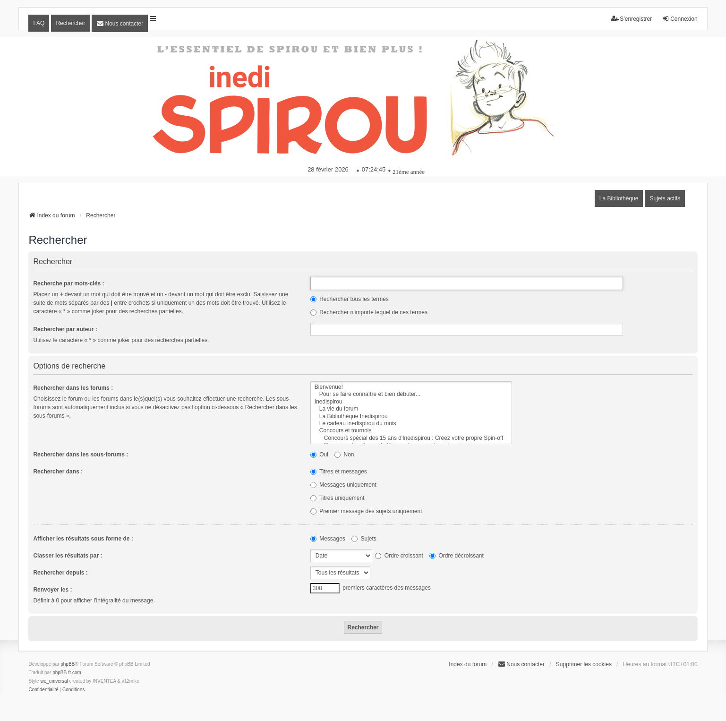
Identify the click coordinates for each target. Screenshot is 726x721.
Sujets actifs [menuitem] (664, 198)
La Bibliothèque (619, 198)
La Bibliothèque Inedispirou (411, 416)
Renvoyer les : (52, 589)
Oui (319, 454)
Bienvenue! (411, 387)
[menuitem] (120, 23)
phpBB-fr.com (66, 672)
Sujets (363, 538)
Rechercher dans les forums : (73, 388)
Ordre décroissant (456, 555)
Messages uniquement (343, 484)
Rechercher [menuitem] (70, 23)
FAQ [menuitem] (38, 23)
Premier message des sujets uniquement (366, 511)
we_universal (54, 681)
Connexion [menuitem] (679, 18)
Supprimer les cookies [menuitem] (584, 664)
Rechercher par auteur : (65, 329)
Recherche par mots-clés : (68, 283)
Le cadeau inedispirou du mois (411, 423)
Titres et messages (338, 471)
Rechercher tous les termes (349, 299)
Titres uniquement (337, 498)
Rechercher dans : (58, 471)
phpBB (67, 664)
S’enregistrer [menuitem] (631, 18)
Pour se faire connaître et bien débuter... (411, 394)
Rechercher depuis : (60, 572)
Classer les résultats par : (67, 555)
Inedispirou (411, 401)
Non (344, 454)
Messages (327, 538)
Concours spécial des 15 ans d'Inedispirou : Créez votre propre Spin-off (411, 438)
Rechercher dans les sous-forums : (80, 454)
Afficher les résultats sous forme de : (83, 538)
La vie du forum (411, 408)
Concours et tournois (411, 430)
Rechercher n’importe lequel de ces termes (368, 312)
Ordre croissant (399, 555)
